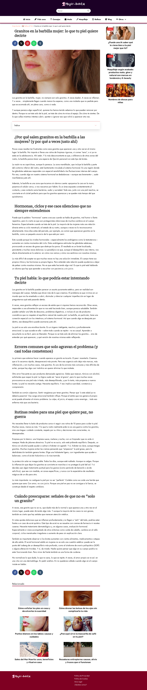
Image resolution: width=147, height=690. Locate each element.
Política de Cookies (81, 679)
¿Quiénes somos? (80, 685)
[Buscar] (88, 11)
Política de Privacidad (81, 676)
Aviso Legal (78, 682)
